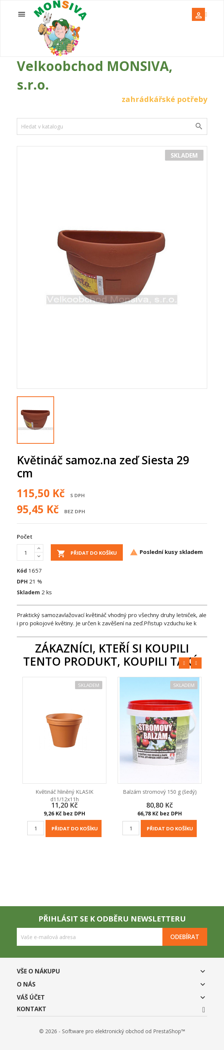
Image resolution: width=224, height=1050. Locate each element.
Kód (22, 570)
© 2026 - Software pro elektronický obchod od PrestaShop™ (112, 1031)
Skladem (28, 592)
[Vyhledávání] (112, 126)
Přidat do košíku (87, 553)
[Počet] (26, 552)
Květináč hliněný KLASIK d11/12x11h (64, 795)
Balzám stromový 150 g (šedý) (160, 791)
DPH (22, 581)
